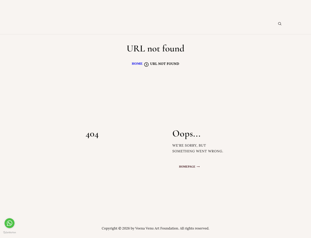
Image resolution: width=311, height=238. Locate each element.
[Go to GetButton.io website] (9, 232)
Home (137, 63)
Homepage (187, 166)
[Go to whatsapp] (9, 223)
